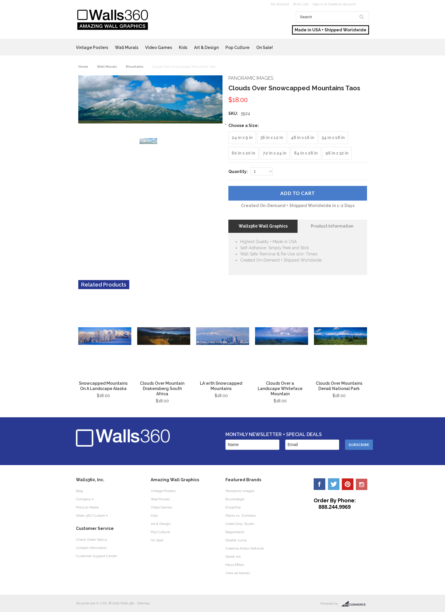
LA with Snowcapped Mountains (221, 386)
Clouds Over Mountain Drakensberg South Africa (162, 388)
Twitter (333, 484)
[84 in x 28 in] (306, 153)
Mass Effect (234, 565)
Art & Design (206, 47)
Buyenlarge (234, 499)
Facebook (319, 484)
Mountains (134, 67)
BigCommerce (355, 604)
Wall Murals (126, 47)
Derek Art (233, 557)
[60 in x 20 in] (243, 153)
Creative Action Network (244, 548)
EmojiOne (233, 507)
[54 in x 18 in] (333, 137)
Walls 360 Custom (90, 515)
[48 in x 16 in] (302, 137)
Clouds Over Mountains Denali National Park (339, 386)
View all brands (237, 573)
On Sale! (264, 47)
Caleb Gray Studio (239, 524)
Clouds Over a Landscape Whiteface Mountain (280, 388)
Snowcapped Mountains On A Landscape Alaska (103, 386)
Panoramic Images (239, 491)
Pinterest (348, 484)
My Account (280, 4)
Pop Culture (237, 47)
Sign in (317, 4)
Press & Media (87, 507)
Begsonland (234, 532)
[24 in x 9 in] (242, 137)
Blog (79, 491)
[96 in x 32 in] (337, 153)
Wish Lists (301, 4)
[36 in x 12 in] (271, 137)
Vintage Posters (92, 47)
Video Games (158, 47)
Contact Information (91, 548)
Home (83, 67)
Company (83, 499)
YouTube (362, 484)
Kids (183, 47)
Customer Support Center (96, 556)
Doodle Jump (236, 540)
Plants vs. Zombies (240, 515)
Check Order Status (91, 540)
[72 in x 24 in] (275, 153)
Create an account (342, 4)
